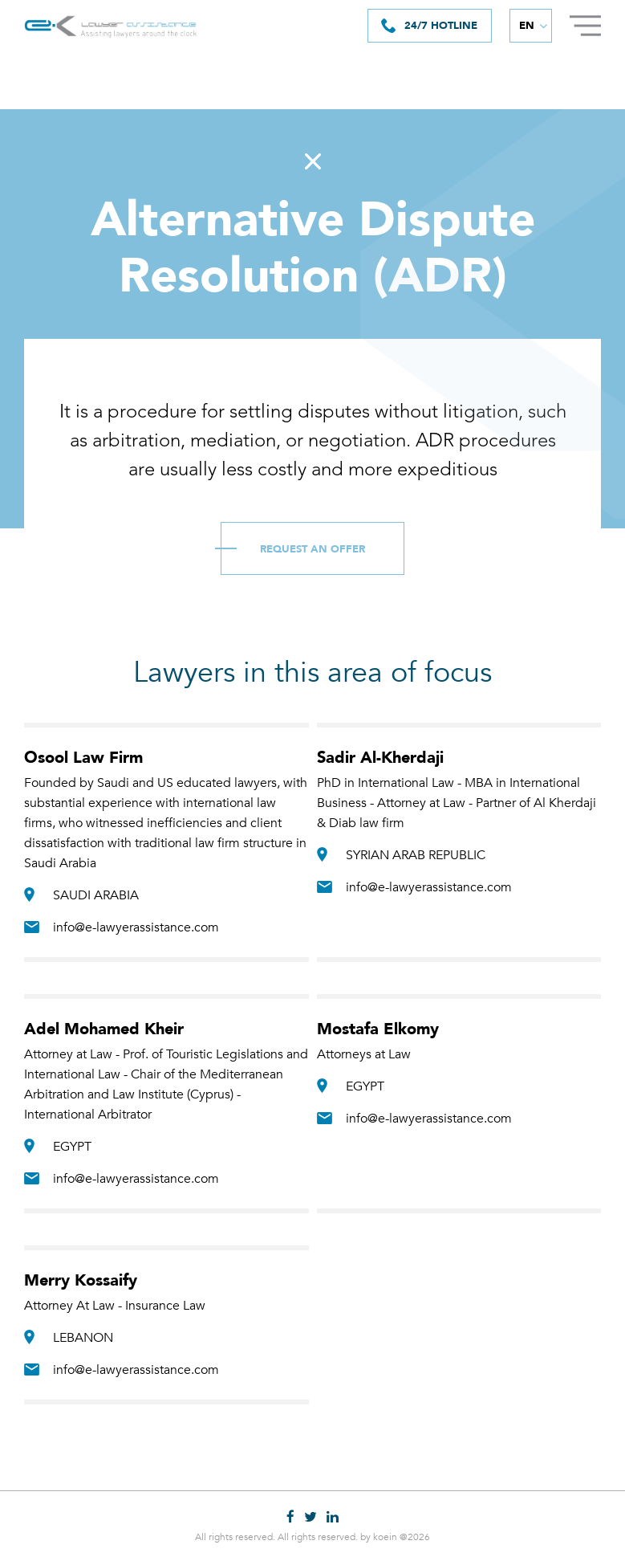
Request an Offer (312, 549)
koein (385, 1536)
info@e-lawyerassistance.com (136, 927)
